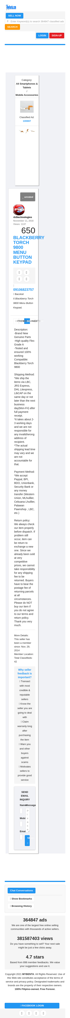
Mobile (20, 818)
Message (28, 805)
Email (20, 831)
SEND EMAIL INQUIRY (25, 796)
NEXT (33, 321)
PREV (17, 321)
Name (20, 805)
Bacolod (19, 294)
